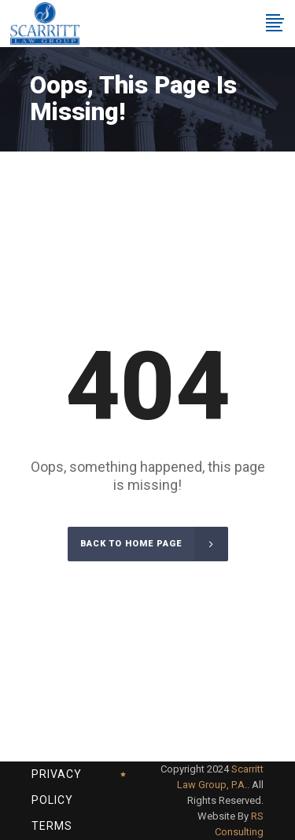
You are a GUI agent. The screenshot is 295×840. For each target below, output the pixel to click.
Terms (51, 826)
